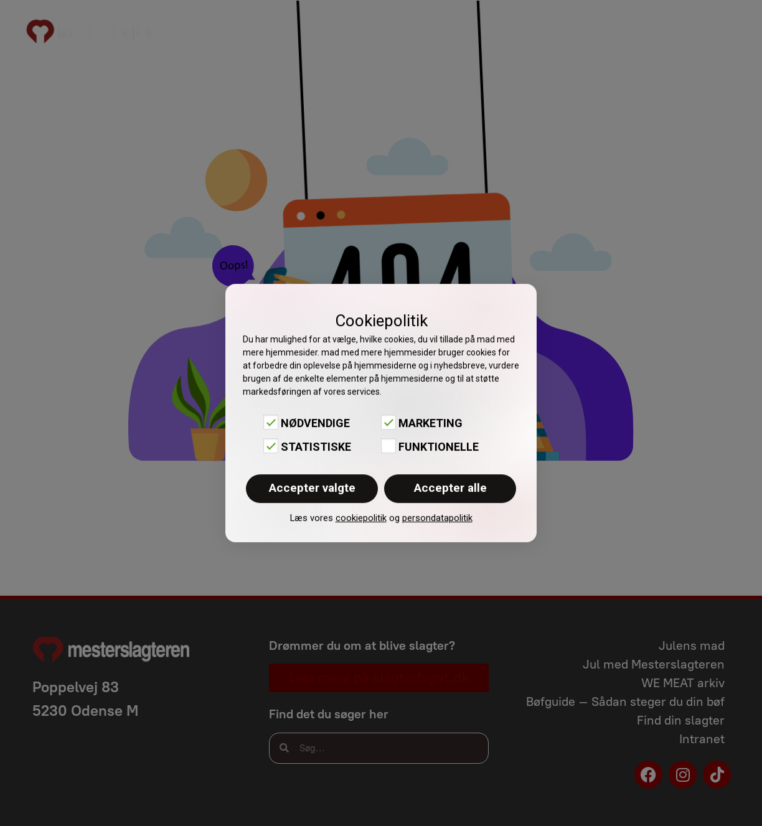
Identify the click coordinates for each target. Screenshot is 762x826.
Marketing (430, 422)
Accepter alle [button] (450, 488)
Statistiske (316, 446)
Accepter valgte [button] (312, 488)
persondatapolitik (437, 517)
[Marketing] (388, 422)
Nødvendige (315, 422)
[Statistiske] (270, 445)
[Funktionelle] (388, 445)
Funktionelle (438, 446)
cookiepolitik (361, 517)
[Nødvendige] (270, 422)
